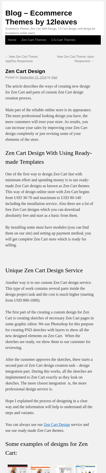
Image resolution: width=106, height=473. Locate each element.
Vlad (54, 77)
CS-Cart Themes (63, 40)
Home (12, 40)
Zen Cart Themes (33, 40)
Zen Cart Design (57, 424)
